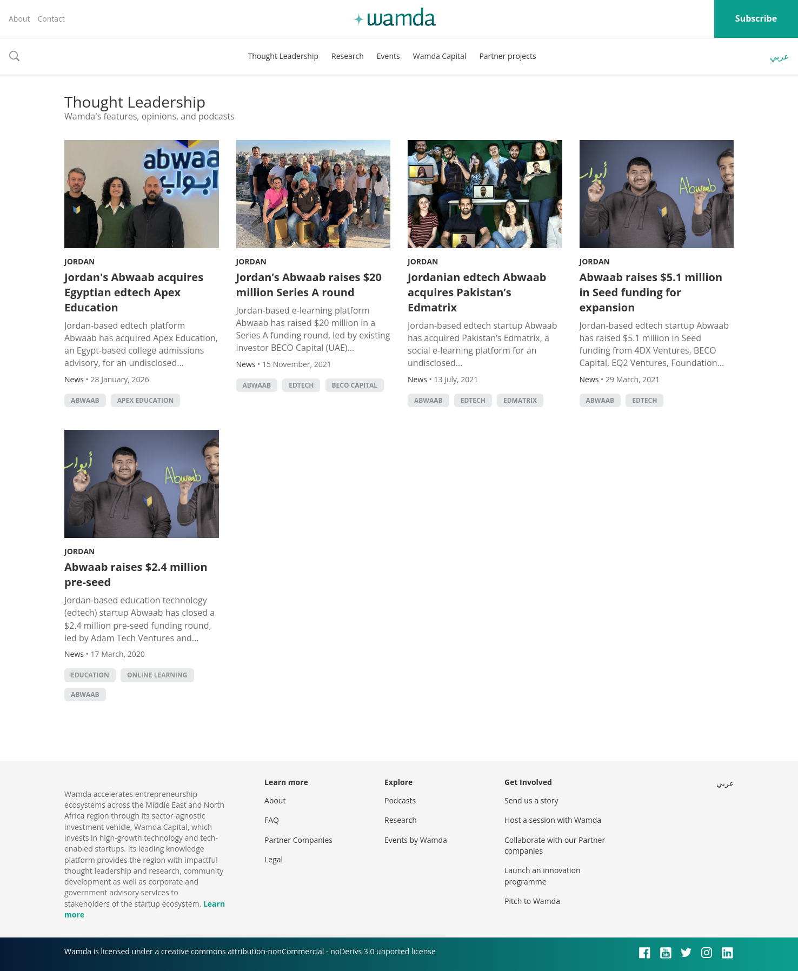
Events (388, 56)
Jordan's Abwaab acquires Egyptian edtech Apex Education (133, 292)
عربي (779, 56)
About (19, 19)
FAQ (271, 820)
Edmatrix (520, 400)
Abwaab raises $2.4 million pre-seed (136, 574)
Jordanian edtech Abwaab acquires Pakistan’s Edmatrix (477, 292)
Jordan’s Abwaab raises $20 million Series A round (309, 285)
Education (90, 675)
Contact (50, 19)
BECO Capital (355, 385)
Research (347, 56)
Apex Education (145, 400)
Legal (273, 859)
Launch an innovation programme (542, 875)
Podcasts (400, 800)
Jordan (79, 261)
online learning (157, 675)
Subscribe (756, 18)
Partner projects (507, 56)
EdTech (301, 385)
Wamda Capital (440, 56)
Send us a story (531, 800)
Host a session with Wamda (552, 820)
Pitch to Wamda (532, 901)
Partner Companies (298, 840)
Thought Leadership (283, 56)
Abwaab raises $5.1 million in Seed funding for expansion (651, 292)
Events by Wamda (415, 840)
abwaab (85, 400)
